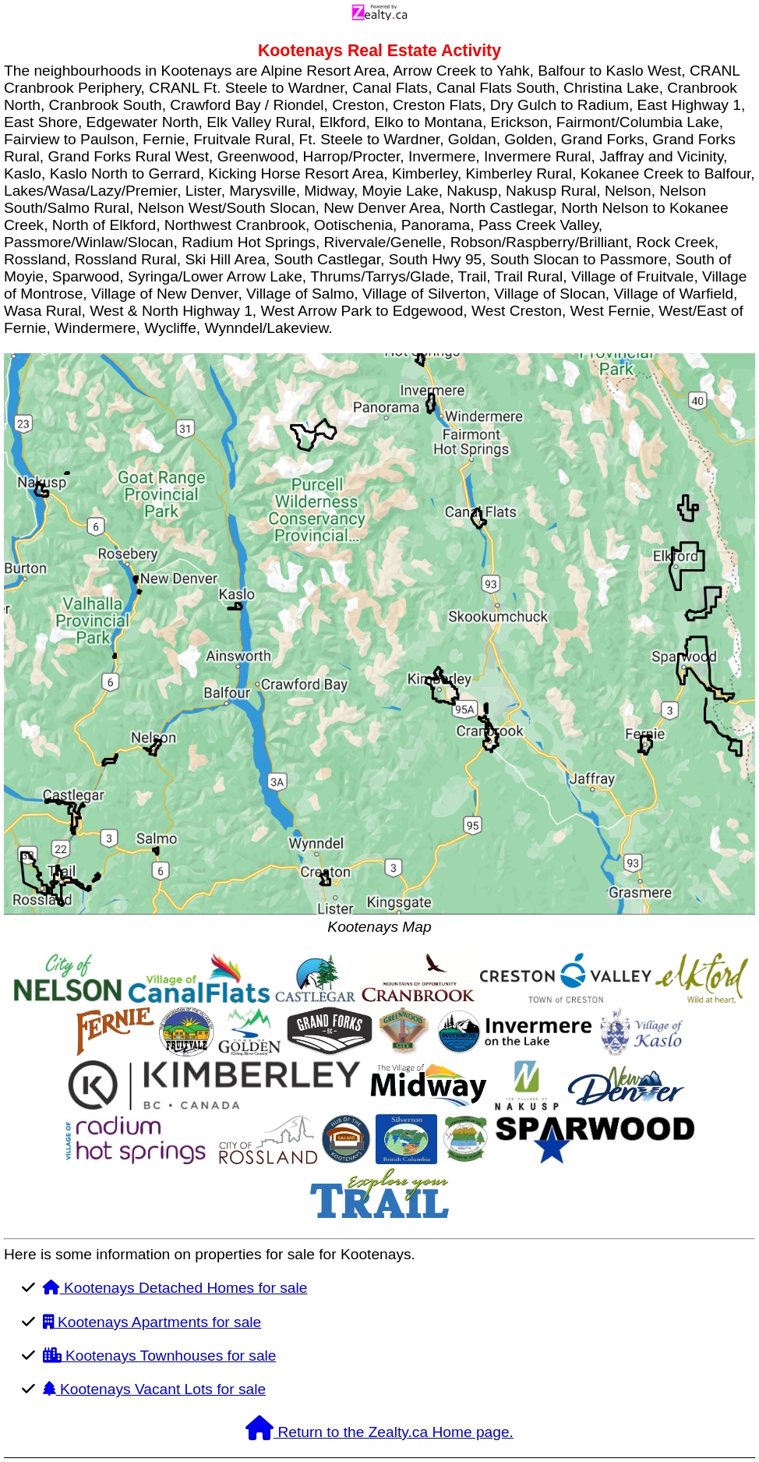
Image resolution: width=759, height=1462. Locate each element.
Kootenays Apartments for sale (152, 1322)
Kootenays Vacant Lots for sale (155, 1389)
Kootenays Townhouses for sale (160, 1355)
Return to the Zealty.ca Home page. (379, 1432)
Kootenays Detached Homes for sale (175, 1288)
